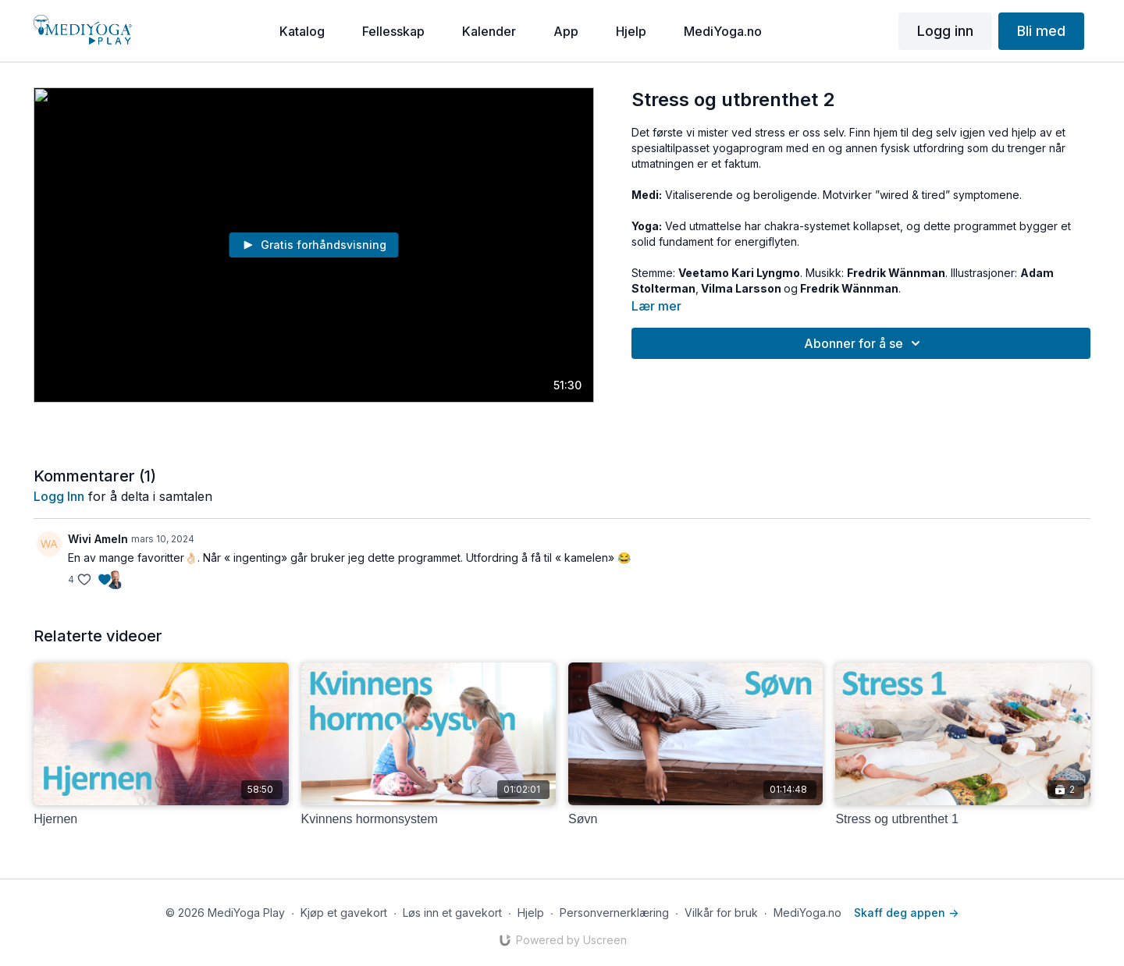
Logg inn (945, 31)
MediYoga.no (807, 912)
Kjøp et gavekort (344, 912)
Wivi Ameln (98, 538)
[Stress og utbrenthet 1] (962, 819)
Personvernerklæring (614, 912)
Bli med (1041, 31)
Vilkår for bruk (721, 912)
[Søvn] (695, 819)
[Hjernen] (161, 819)
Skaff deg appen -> (906, 912)
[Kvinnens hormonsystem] (428, 819)
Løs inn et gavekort (452, 912)
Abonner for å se (864, 343)
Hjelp (531, 912)
